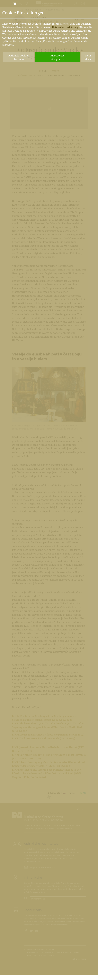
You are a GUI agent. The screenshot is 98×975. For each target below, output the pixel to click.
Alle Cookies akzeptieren (57, 57)
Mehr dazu (88, 57)
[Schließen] (49, 4)
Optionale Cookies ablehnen (18, 57)
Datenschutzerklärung (65, 27)
